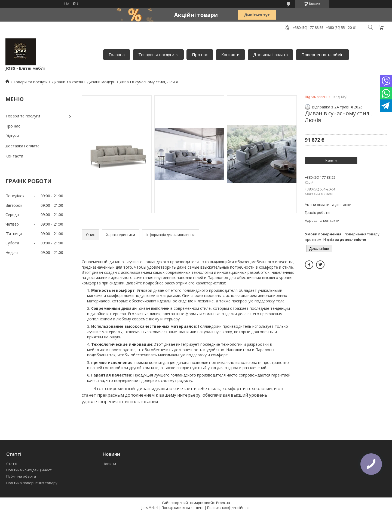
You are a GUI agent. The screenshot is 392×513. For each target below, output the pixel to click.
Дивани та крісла (67, 81)
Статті (11, 463)
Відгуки (12, 135)
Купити (331, 160)
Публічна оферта (21, 476)
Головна (117, 54)
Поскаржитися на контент (183, 507)
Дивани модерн (101, 81)
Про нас (200, 54)
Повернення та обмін (322, 54)
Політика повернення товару (31, 482)
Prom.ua (223, 502)
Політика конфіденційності (29, 470)
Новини (109, 463)
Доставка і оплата (270, 54)
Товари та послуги (156, 54)
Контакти (230, 54)
